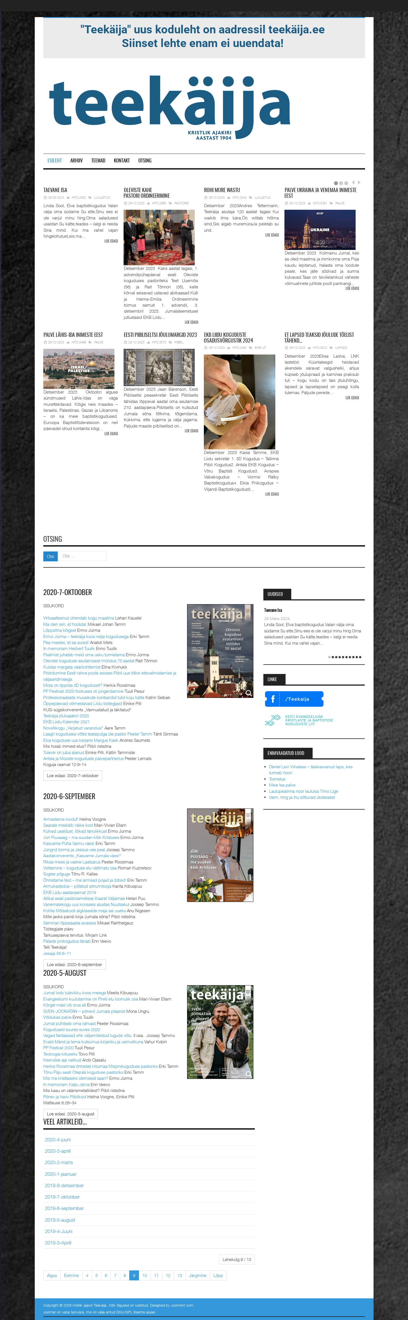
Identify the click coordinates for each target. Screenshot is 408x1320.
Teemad (98, 160)
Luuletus (102, 197)
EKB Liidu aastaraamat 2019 (69, 891)
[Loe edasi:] (72, 775)
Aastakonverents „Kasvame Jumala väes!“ (82, 854)
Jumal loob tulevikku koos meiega (74, 991)
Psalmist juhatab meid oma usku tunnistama (84, 653)
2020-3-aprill (58, 1150)
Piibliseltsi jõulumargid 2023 (160, 335)
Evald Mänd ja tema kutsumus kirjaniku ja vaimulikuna (93, 1040)
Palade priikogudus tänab (67, 939)
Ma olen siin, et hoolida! (65, 623)
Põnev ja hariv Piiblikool (64, 1095)
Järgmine (197, 1274)
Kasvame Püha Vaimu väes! (69, 842)
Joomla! (49, 1311)
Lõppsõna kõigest (59, 629)
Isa (55, 190)
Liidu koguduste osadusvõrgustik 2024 (228, 338)
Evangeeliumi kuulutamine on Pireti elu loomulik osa (90, 997)
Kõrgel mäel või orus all (64, 1003)
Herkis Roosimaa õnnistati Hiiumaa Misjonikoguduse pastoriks (100, 1065)
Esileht (55, 160)
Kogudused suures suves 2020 (71, 1028)
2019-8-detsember (64, 1184)
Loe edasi (111, 241)
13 (179, 1274)
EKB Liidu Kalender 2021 (66, 720)
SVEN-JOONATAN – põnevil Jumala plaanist (84, 1010)
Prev (352, 182)
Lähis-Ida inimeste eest (73, 335)
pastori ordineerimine (147, 193)
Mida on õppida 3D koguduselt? (72, 684)
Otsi (50, 555)
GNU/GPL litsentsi (130, 1311)
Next (358, 182)
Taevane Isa (273, 610)
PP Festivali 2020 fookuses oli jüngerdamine (83, 690)
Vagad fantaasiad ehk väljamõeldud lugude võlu (87, 1034)
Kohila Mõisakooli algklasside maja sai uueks (84, 909)
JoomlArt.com (182, 1304)
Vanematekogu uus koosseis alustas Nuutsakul (86, 903)
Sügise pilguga (56, 872)
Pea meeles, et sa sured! (66, 641)
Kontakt (122, 160)
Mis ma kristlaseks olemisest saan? (75, 1077)
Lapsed (341, 347)
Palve (340, 203)
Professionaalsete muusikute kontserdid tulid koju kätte (93, 696)
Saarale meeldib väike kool (68, 823)
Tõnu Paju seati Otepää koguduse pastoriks (83, 1070)
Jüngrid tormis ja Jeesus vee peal (74, 848)
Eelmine (71, 1274)
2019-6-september (64, 1207)
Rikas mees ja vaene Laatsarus (72, 860)
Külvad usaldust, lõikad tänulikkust (75, 830)
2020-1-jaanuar (60, 1173)
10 (144, 1274)
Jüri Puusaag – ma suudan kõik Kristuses (81, 836)
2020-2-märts (59, 1161)
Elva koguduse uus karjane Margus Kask (80, 739)
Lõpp (218, 1274)
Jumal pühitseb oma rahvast (69, 1022)
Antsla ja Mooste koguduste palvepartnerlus (83, 757)
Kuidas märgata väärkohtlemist (72, 665)
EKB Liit (260, 347)
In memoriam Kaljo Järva (66, 1083)
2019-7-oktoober (62, 1196)
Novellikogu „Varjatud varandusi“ (73, 727)
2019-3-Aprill (58, 1241)
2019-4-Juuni (58, 1230)
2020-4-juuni (58, 1138)
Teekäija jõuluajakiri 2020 (66, 714)
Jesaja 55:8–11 (57, 952)
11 (156, 1274)
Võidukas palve (57, 1015)
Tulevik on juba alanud (63, 751)
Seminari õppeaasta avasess (69, 921)
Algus (52, 1274)
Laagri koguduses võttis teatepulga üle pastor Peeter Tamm (97, 733)
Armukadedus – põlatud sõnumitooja (77, 885)
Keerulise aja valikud (62, 1058)
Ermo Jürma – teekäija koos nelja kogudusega (86, 635)
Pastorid (182, 203)
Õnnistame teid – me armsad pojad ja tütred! (84, 878)
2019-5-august (60, 1219)
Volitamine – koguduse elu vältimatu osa (80, 866)
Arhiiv (76, 160)
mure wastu (222, 190)
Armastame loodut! (60, 817)
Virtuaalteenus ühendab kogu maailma (78, 617)
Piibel (179, 342)
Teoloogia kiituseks (60, 1052)
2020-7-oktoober (69, 592)
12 (168, 1274)
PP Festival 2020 (58, 1046)
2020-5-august (65, 972)
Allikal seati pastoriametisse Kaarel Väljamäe (84, 897)
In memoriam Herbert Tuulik (69, 647)
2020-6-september (70, 795)
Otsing (144, 160)
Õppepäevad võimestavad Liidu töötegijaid (82, 702)
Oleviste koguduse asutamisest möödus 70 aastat (88, 659)
